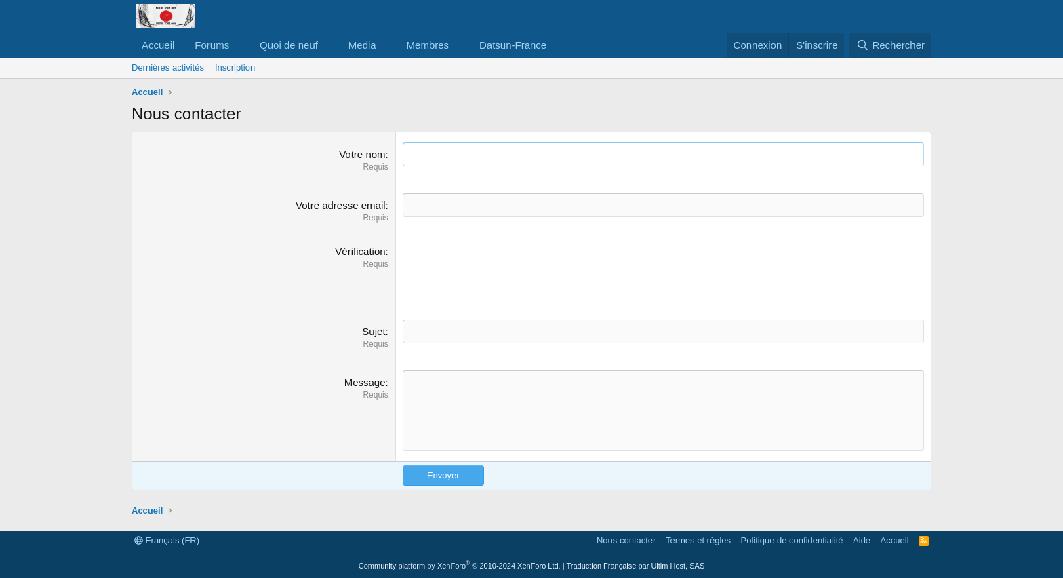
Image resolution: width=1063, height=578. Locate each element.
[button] (239, 45)
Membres (428, 45)
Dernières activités (168, 67)
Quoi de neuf (289, 45)
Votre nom (362, 154)
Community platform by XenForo (460, 566)
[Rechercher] (890, 45)
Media (362, 45)
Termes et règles (698, 540)
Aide (861, 540)
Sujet (373, 331)
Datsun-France (512, 45)
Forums (212, 45)
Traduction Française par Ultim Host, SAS (635, 566)
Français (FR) (166, 540)
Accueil (158, 45)
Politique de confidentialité (792, 540)
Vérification (360, 251)
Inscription (235, 67)
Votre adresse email (341, 205)
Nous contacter (626, 540)
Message (365, 382)
